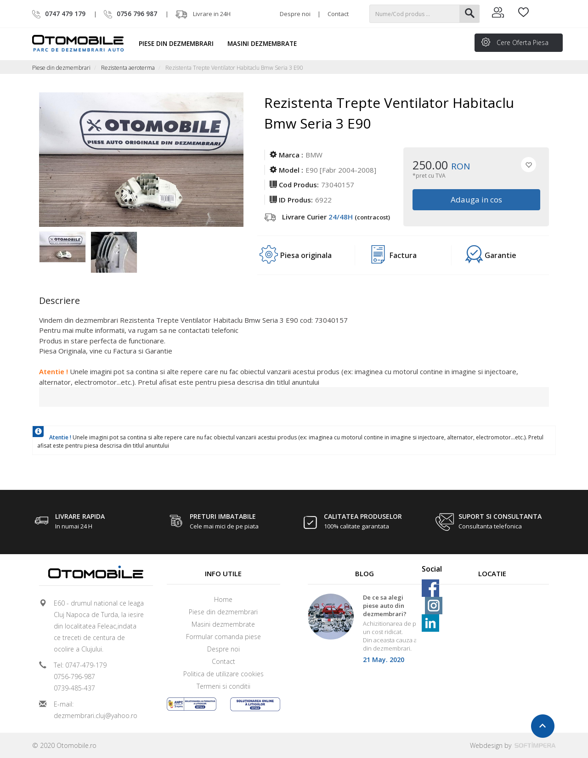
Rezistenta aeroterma (128, 68)
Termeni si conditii (223, 686)
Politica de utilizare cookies (223, 673)
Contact (338, 14)
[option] (64, 250)
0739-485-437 (74, 688)
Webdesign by (513, 745)
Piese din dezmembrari (180, 43)
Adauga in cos (476, 199)
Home (223, 599)
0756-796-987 (74, 676)
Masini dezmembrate (266, 43)
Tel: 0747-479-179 (80, 665)
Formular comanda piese (223, 636)
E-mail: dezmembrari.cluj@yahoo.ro (95, 710)
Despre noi (295, 14)
